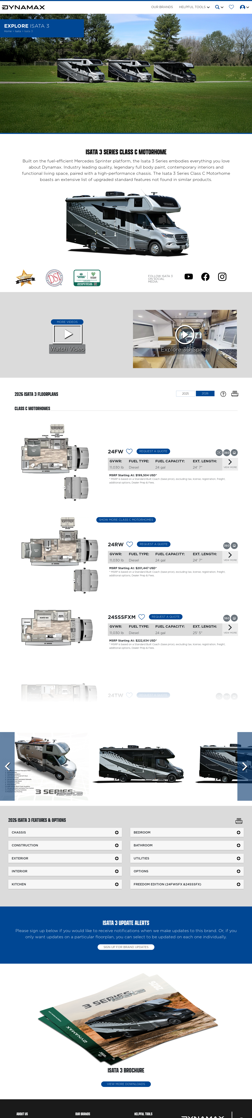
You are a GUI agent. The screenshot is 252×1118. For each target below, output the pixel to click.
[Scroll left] (7, 766)
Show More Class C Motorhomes (126, 519)
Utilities (141, 858)
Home (8, 31)
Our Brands (162, 7)
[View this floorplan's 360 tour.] (226, 452)
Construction (25, 845)
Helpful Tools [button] (192, 7)
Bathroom (143, 845)
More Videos (67, 322)
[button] (219, 7)
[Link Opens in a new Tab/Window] (54, 277)
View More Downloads (126, 1084)
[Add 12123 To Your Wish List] (141, 617)
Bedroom (142, 832)
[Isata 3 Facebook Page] (205, 276)
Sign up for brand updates (126, 947)
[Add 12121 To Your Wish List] (129, 451)
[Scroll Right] (244, 766)
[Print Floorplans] (235, 394)
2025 (185, 393)
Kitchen (19, 884)
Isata (18, 31)
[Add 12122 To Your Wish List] (129, 545)
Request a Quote (153, 451)
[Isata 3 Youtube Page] (189, 276)
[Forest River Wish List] (231, 7)
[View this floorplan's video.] (219, 452)
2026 (205, 393)
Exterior (20, 858)
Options (141, 871)
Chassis (19, 832)
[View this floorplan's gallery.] (234, 452)
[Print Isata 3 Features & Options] (238, 821)
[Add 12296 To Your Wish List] (129, 695)
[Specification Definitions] (223, 394)
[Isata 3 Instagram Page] (222, 276)
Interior (19, 871)
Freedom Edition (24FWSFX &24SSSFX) (167, 884)
